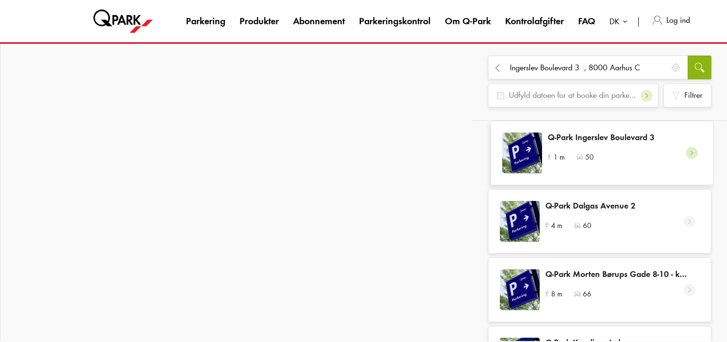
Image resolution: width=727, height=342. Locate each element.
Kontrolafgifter (534, 21)
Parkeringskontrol (395, 21)
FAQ (586, 21)
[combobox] (620, 22)
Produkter (259, 21)
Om (468, 21)
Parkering (205, 21)
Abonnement (319, 21)
